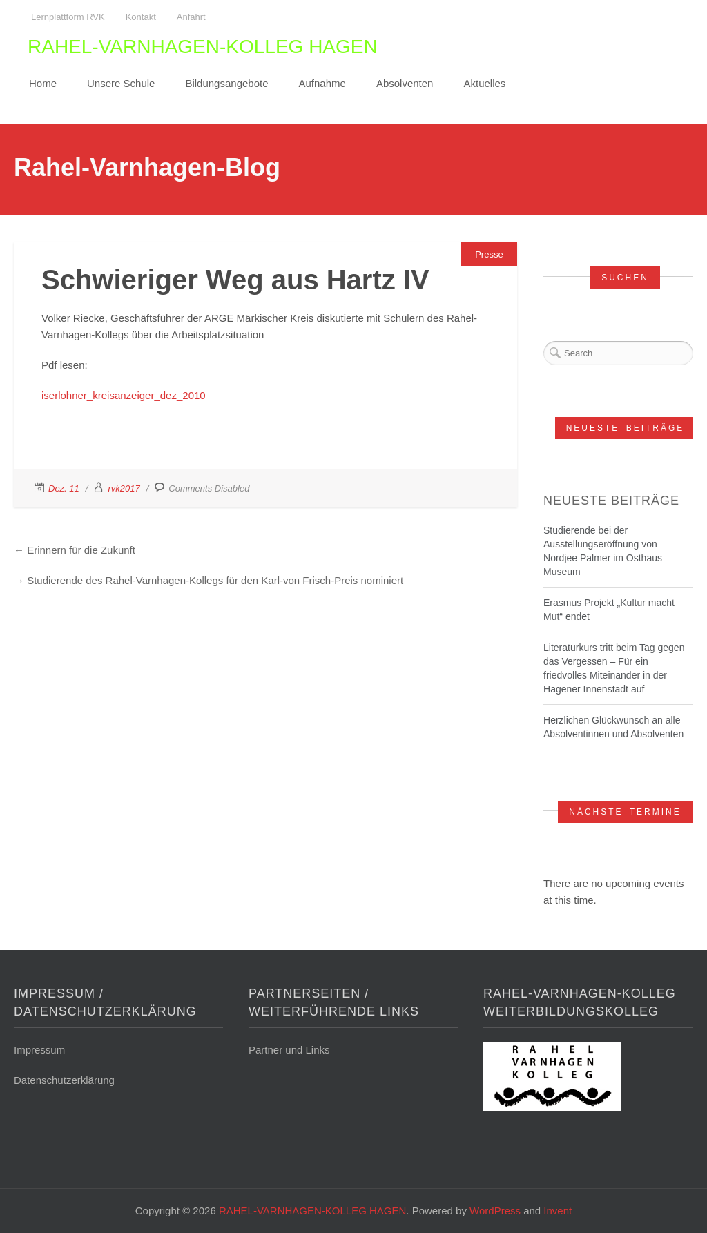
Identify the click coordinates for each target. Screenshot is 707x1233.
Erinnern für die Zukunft (81, 550)
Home (43, 83)
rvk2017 (123, 488)
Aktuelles (484, 83)
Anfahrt (191, 17)
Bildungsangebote (226, 83)
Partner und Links (289, 1050)
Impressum (39, 1050)
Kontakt (141, 17)
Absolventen (405, 83)
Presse (489, 254)
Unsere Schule (121, 83)
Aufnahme (322, 83)
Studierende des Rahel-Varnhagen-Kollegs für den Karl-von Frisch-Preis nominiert (215, 580)
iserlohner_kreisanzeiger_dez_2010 (123, 395)
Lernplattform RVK (68, 17)
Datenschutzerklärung (64, 1080)
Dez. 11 (63, 488)
